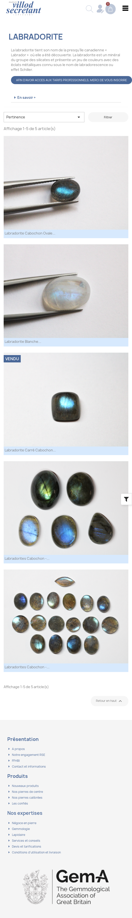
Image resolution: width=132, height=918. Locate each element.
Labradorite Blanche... (23, 341)
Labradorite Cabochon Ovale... (30, 233)
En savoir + (26, 97)
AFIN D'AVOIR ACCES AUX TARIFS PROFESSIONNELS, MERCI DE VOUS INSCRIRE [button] (71, 80)
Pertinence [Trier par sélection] (44, 117)
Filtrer (108, 117)
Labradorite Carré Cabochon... (30, 450)
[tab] (66, 97)
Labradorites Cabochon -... (27, 558)
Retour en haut (109, 701)
